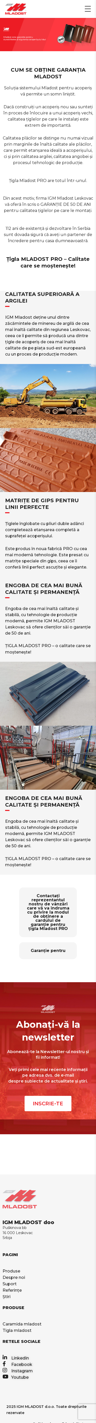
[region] (48, 34)
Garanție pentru (48, 950)
